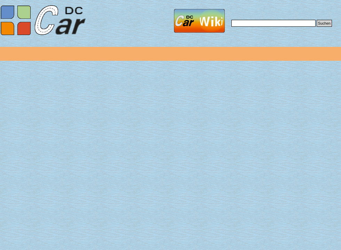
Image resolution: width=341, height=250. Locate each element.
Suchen (324, 23)
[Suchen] (273, 23)
